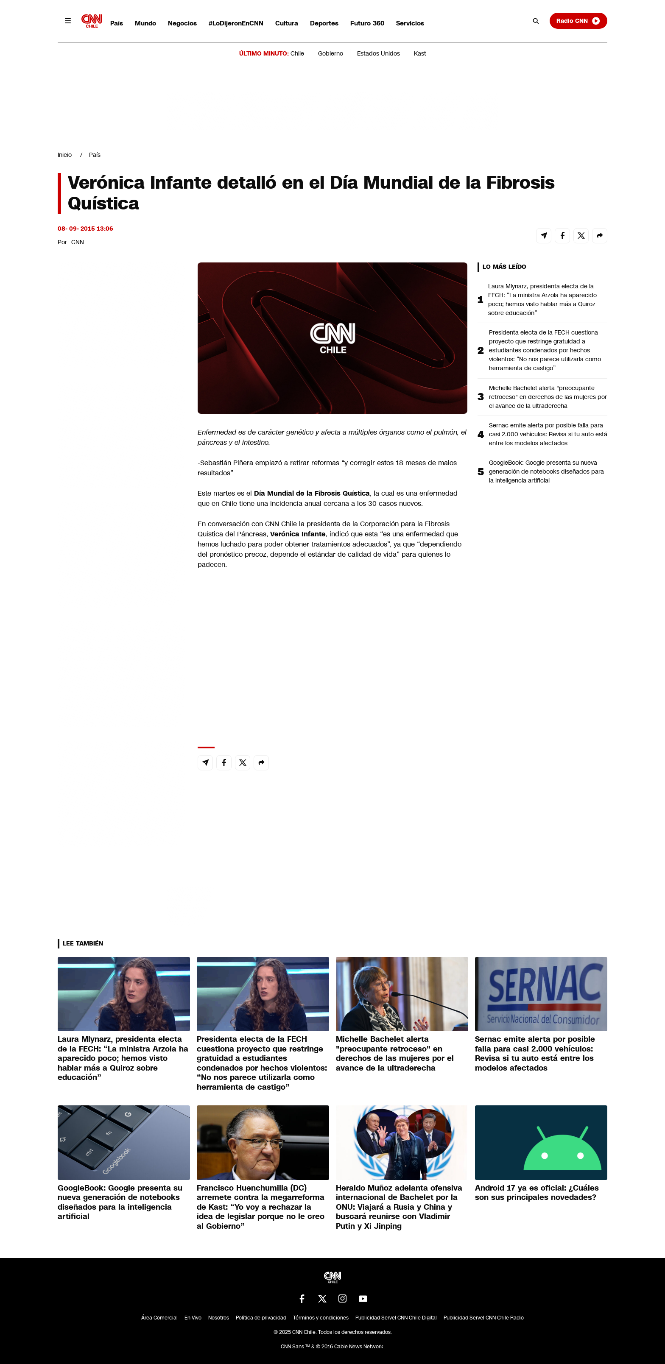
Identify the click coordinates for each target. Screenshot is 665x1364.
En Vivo (192, 1317)
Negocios (182, 23)
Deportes (324, 23)
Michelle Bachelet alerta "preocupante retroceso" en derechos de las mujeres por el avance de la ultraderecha (548, 397)
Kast (420, 53)
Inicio (65, 155)
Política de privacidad (261, 1317)
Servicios (410, 23)
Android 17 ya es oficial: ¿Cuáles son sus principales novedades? (537, 1193)
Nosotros (218, 1317)
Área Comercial (159, 1317)
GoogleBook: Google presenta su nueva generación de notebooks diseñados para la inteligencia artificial (546, 471)
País (116, 23)
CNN (77, 242)
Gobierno (330, 53)
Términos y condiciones (321, 1317)
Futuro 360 (367, 23)
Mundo (145, 23)
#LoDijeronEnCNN (236, 23)
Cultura (286, 23)
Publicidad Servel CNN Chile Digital (396, 1317)
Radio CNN (578, 20)
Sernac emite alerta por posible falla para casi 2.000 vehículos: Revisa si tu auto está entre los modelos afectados (548, 434)
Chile (297, 53)
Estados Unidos (378, 53)
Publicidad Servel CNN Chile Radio (484, 1317)
